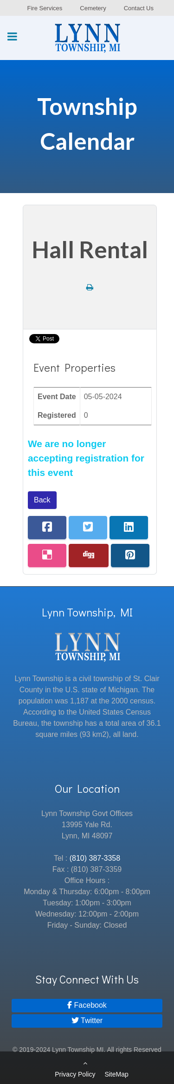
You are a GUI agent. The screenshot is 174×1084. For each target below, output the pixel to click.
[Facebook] (87, 1005)
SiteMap (116, 1074)
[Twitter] (87, 1021)
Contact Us (139, 8)
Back (42, 500)
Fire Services (44, 8)
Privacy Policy (75, 1074)
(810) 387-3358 (95, 858)
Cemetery (93, 8)
